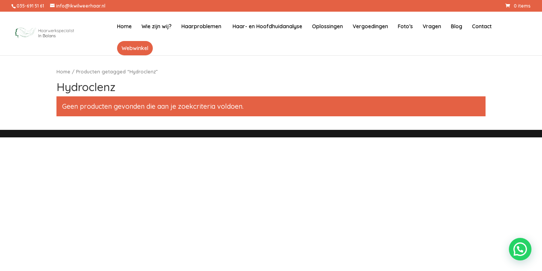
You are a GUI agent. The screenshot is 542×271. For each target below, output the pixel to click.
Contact (482, 27)
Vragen (432, 27)
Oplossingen (327, 27)
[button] (520, 249)
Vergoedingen (370, 27)
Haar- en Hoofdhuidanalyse (266, 27)
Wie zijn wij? (157, 27)
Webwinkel (135, 48)
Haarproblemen (201, 27)
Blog (456, 27)
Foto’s (405, 27)
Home (124, 27)
